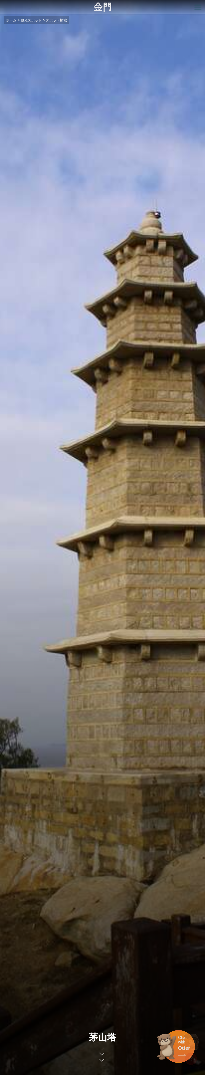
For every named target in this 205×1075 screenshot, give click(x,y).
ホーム (11, 20)
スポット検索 (56, 20)
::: (1, 3)
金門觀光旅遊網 (102, 7)
